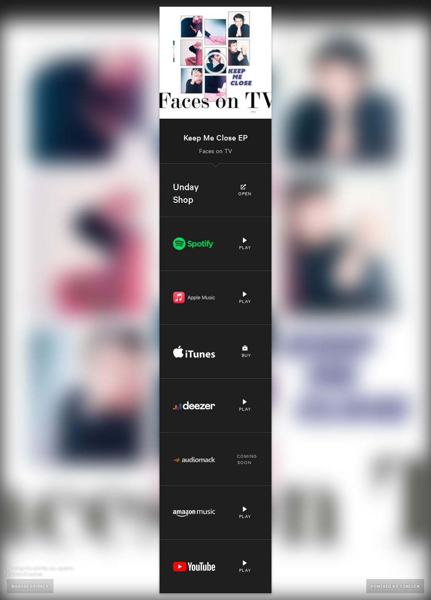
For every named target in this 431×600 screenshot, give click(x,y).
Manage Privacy (30, 586)
